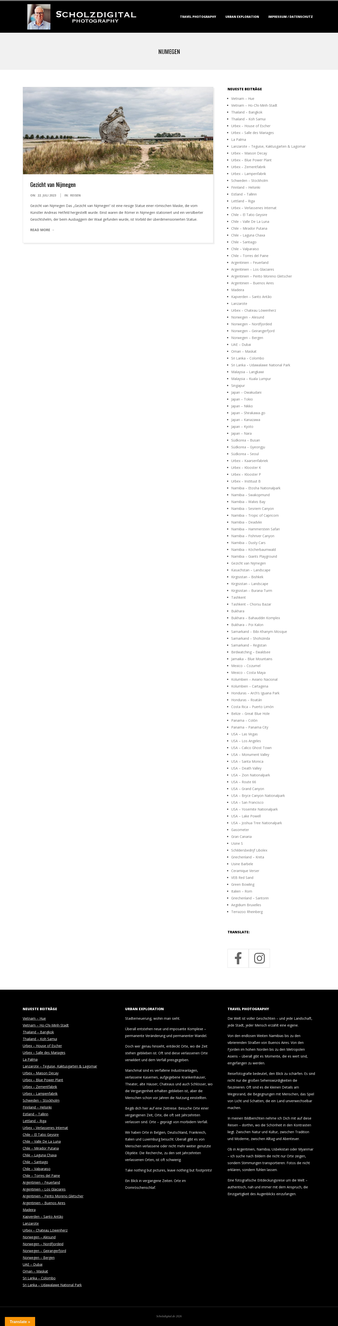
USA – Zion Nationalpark (250, 775)
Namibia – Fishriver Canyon (252, 536)
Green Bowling (242, 884)
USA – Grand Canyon (247, 788)
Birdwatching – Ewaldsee (250, 652)
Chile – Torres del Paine (249, 255)
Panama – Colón (244, 720)
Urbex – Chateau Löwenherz (253, 310)
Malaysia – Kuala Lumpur (251, 378)
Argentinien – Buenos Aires (252, 283)
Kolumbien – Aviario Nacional (254, 679)
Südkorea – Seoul (245, 454)
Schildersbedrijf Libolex (249, 850)
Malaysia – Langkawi (247, 372)
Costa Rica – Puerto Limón (252, 706)
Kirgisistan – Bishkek (247, 577)
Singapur (238, 385)
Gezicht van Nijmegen (53, 184)
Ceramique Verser (245, 870)
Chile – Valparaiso (245, 249)
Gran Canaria (241, 836)
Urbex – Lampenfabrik (248, 173)
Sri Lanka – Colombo (247, 358)
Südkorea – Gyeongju (248, 447)
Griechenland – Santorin (250, 898)
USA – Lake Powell (246, 816)
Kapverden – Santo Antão (251, 296)
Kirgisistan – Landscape (249, 583)
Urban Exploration (242, 17)
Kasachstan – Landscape (250, 570)
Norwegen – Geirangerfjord (253, 331)
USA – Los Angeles (246, 741)
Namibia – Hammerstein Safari (255, 529)
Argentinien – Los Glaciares (252, 269)
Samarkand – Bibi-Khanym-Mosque (259, 631)
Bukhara (237, 611)
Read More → (42, 229)
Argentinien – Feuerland (249, 262)
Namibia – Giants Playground (254, 556)
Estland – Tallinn (244, 194)
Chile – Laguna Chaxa (248, 235)
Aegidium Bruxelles (246, 905)
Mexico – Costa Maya (248, 672)
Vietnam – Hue (242, 98)
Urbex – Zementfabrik (248, 166)
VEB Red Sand (242, 877)
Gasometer (240, 829)
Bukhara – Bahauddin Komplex (255, 618)
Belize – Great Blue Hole (250, 713)
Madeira (237, 290)
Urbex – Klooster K (246, 467)
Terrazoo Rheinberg (247, 911)
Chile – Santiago (244, 242)
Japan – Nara (241, 433)
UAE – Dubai (241, 344)
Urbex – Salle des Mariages (252, 132)
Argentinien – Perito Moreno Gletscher (261, 276)
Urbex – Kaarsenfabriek (249, 460)
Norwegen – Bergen (247, 337)
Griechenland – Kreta (247, 857)
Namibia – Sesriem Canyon (252, 508)
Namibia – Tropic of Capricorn (255, 515)
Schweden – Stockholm (249, 180)
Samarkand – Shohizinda (250, 638)
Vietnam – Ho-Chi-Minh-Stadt (254, 105)
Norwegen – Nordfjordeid (251, 324)
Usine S (237, 843)
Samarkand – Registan (249, 645)
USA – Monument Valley (250, 754)
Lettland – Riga (243, 201)
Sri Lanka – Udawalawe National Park (260, 365)
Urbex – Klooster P (246, 474)
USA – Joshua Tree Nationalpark (256, 823)
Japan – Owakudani (246, 392)
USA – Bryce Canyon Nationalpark (258, 795)
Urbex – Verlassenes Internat (254, 208)
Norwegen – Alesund (247, 317)
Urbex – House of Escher (250, 125)
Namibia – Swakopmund (250, 495)
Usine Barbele (242, 864)
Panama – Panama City (249, 727)
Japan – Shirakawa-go (248, 413)
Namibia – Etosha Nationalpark (255, 488)
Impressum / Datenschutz (290, 17)
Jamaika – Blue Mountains (251, 659)
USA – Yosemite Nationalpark (254, 809)
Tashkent (238, 597)
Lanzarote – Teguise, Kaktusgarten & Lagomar (268, 146)
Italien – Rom (241, 891)
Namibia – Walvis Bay (248, 501)
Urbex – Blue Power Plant (251, 160)
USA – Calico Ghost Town (251, 747)
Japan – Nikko (242, 406)
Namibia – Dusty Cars (248, 542)
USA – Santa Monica (247, 761)
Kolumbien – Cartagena (249, 686)
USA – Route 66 (243, 782)
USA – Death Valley (246, 768)
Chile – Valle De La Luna (250, 221)
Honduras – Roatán (246, 700)
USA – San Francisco (247, 802)
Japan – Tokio (242, 399)
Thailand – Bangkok (246, 112)
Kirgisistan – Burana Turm (251, 590)
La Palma (238, 139)
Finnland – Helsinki (245, 187)
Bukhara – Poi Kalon (247, 624)
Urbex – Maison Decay (249, 153)
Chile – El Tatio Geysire (249, 214)
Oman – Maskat (244, 351)
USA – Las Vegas (244, 734)
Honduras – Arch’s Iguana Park (255, 693)
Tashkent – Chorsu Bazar (251, 604)
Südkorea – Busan (245, 440)
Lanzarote (239, 303)
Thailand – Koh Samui (248, 119)
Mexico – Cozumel (245, 665)
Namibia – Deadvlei (246, 522)
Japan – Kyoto (242, 426)
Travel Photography (198, 17)
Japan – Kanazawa (245, 419)
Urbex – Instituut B (246, 481)
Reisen (75, 195)
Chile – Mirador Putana (249, 228)
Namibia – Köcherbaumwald (253, 549)
